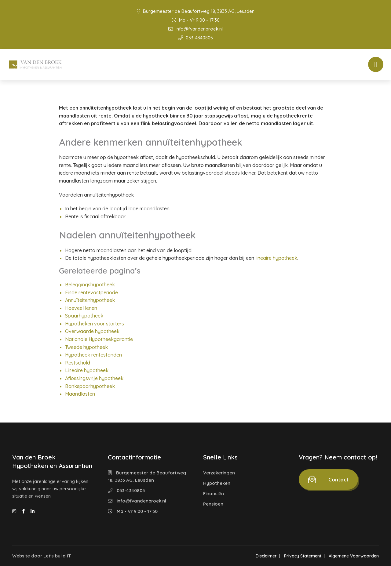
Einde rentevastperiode (91, 292)
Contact (328, 479)
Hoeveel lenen (81, 308)
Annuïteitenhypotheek (90, 300)
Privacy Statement (302, 556)
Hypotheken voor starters (94, 324)
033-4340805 (195, 38)
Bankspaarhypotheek (90, 386)
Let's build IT (57, 556)
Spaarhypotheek (84, 316)
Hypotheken (216, 483)
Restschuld (77, 363)
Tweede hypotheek (86, 347)
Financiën (213, 493)
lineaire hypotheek (276, 258)
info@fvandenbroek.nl (195, 29)
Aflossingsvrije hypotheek (94, 378)
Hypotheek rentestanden (93, 355)
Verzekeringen (219, 473)
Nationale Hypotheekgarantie (99, 339)
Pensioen (213, 504)
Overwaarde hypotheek (92, 331)
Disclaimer (266, 556)
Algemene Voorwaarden (354, 556)
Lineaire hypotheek (86, 370)
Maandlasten (80, 394)
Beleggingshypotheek (90, 284)
